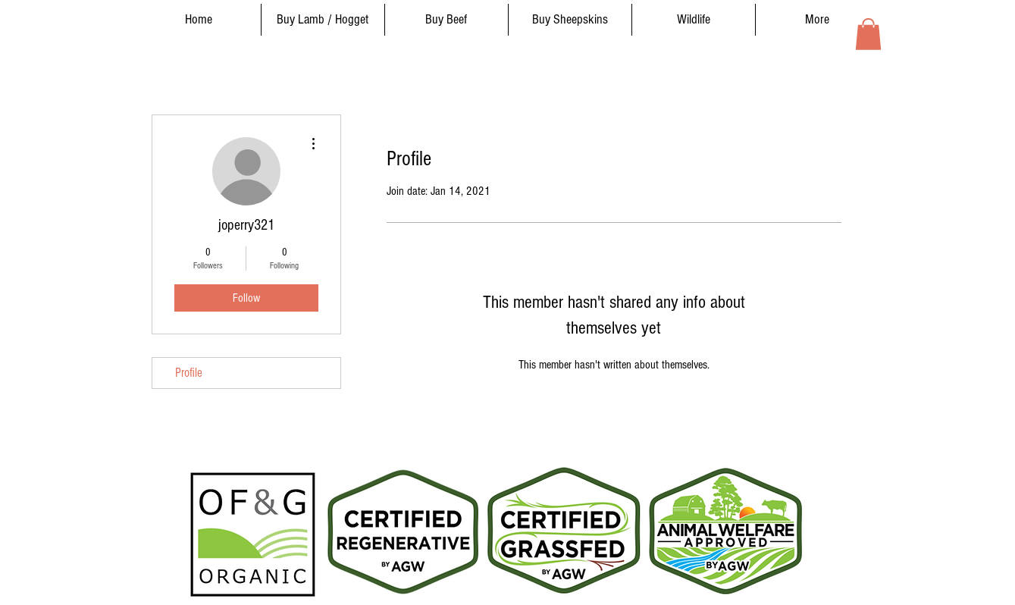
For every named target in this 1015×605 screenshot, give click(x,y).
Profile (188, 372)
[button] (868, 34)
